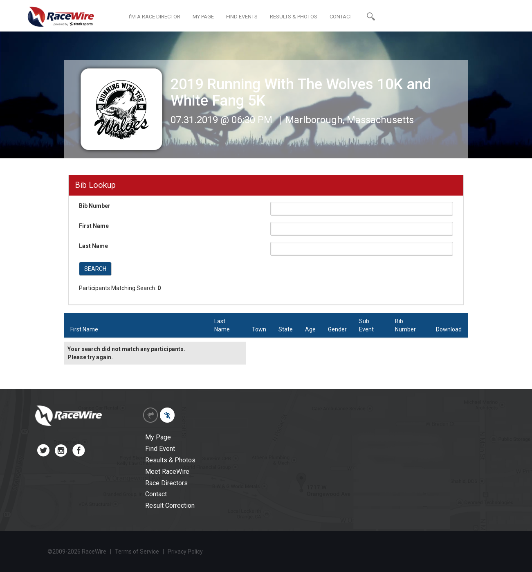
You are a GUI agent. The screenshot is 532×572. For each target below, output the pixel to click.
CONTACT (341, 17)
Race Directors (166, 483)
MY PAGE (203, 17)
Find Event (160, 449)
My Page (158, 437)
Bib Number (94, 206)
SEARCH (95, 269)
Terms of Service (137, 551)
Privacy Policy (185, 551)
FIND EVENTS (242, 17)
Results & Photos (170, 460)
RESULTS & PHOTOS (293, 17)
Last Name (93, 246)
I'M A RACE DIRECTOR (154, 17)
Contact (156, 494)
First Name (94, 226)
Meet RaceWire (167, 471)
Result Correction (170, 505)
